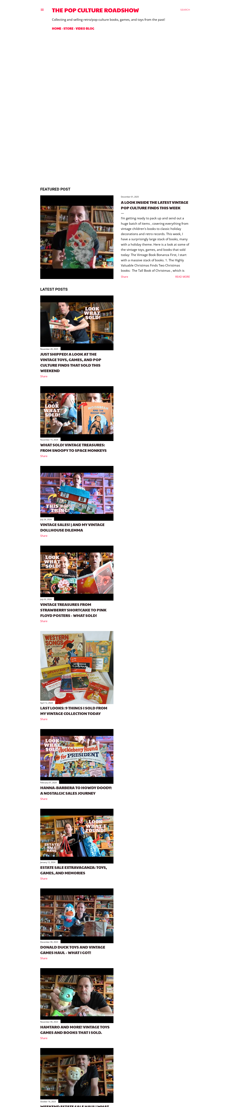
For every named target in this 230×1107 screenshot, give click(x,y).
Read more (182, 276)
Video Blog (85, 28)
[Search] (185, 10)
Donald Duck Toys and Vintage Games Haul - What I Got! (72, 949)
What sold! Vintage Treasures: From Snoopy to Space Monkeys (73, 447)
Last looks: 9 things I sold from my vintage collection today (73, 710)
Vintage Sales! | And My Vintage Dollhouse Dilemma (72, 527)
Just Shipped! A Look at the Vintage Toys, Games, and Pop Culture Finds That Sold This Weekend (70, 362)
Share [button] (124, 276)
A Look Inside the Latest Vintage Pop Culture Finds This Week (154, 204)
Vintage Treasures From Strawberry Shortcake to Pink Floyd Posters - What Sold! (73, 610)
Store (68, 28)
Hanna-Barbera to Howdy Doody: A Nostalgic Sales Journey (76, 790)
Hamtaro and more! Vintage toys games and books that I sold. (75, 1029)
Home (56, 28)
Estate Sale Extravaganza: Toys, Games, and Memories (73, 869)
